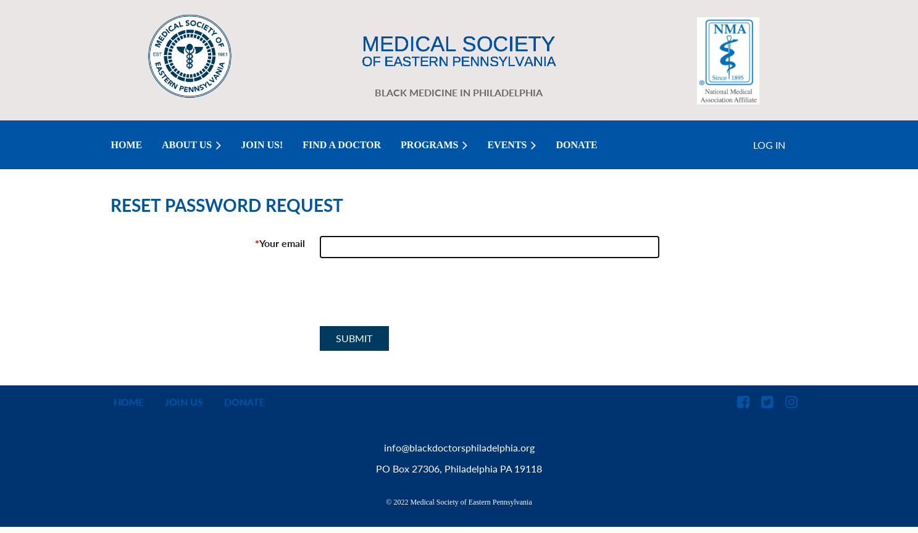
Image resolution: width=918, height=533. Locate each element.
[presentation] (413, 297)
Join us (184, 402)
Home (129, 402)
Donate (244, 402)
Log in (769, 145)
